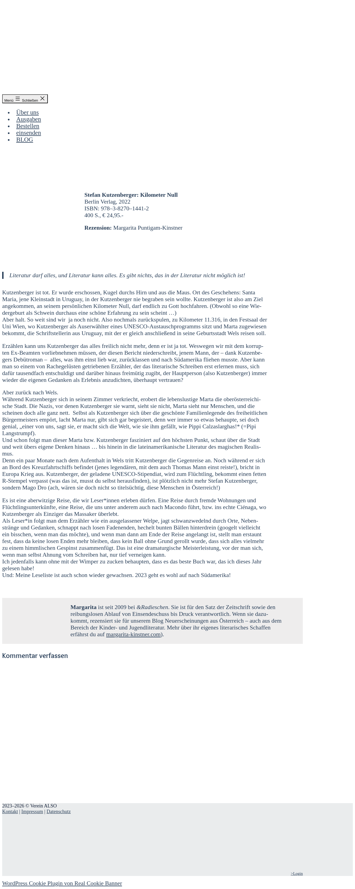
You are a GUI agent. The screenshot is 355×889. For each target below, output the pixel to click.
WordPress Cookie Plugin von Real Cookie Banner (62, 883)
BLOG (24, 139)
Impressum (32, 811)
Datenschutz (58, 811)
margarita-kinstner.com (133, 634)
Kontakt (10, 811)
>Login (297, 873)
